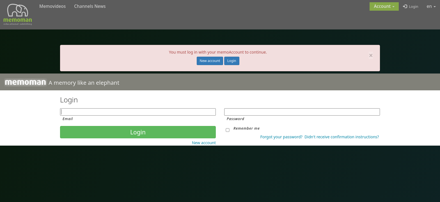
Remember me (246, 128)
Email (68, 118)
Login (231, 60)
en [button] (431, 6)
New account (210, 60)
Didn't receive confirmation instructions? (341, 136)
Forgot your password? (281, 136)
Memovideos (52, 6)
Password (235, 118)
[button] (384, 6)
